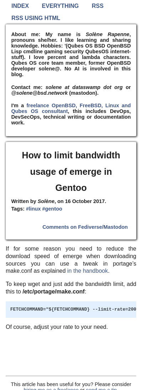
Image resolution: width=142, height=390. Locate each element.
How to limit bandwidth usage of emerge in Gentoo (71, 171)
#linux (33, 209)
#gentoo (52, 209)
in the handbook (87, 271)
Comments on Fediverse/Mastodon (85, 227)
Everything (60, 6)
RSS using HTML (35, 18)
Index (20, 6)
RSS (97, 6)
